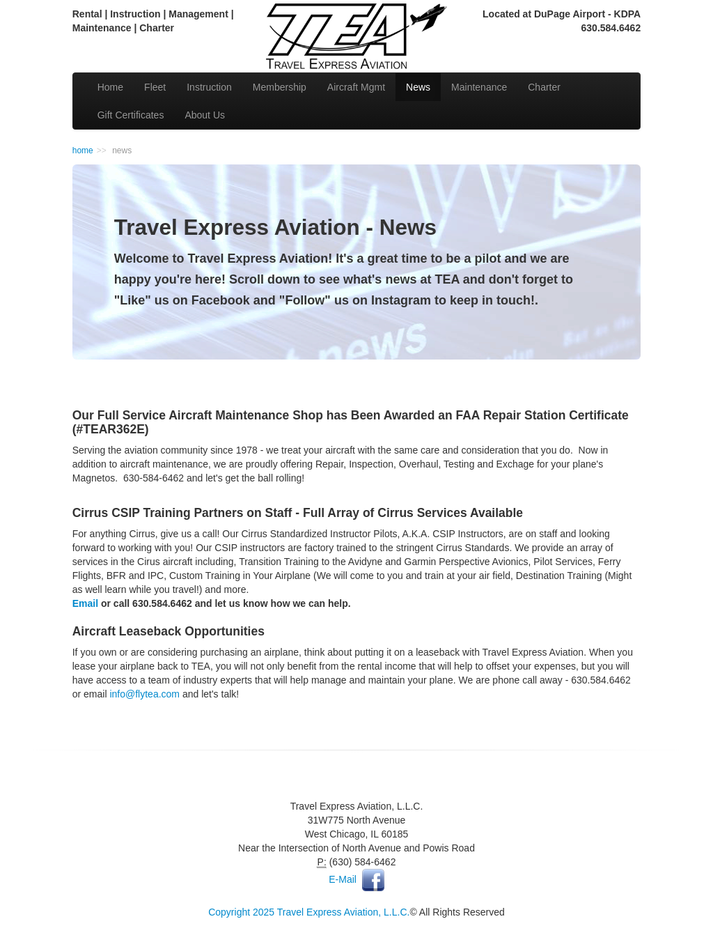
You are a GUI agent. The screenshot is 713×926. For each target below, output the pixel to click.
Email (85, 603)
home (82, 150)
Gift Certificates (130, 115)
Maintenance (479, 87)
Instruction (209, 87)
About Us (205, 115)
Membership (279, 87)
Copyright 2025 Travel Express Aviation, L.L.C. (308, 912)
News (418, 87)
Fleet (155, 87)
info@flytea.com (144, 694)
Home (110, 87)
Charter (544, 87)
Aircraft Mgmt (356, 87)
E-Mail (342, 879)
